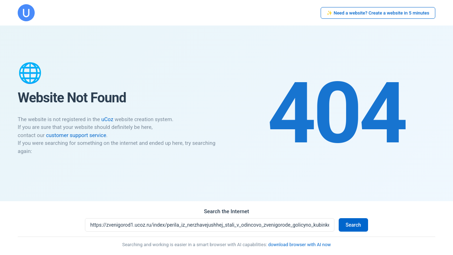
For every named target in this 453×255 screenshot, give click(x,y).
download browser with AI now (299, 244)
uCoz (107, 119)
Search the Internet (226, 211)
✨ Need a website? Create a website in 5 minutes (378, 13)
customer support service (76, 135)
